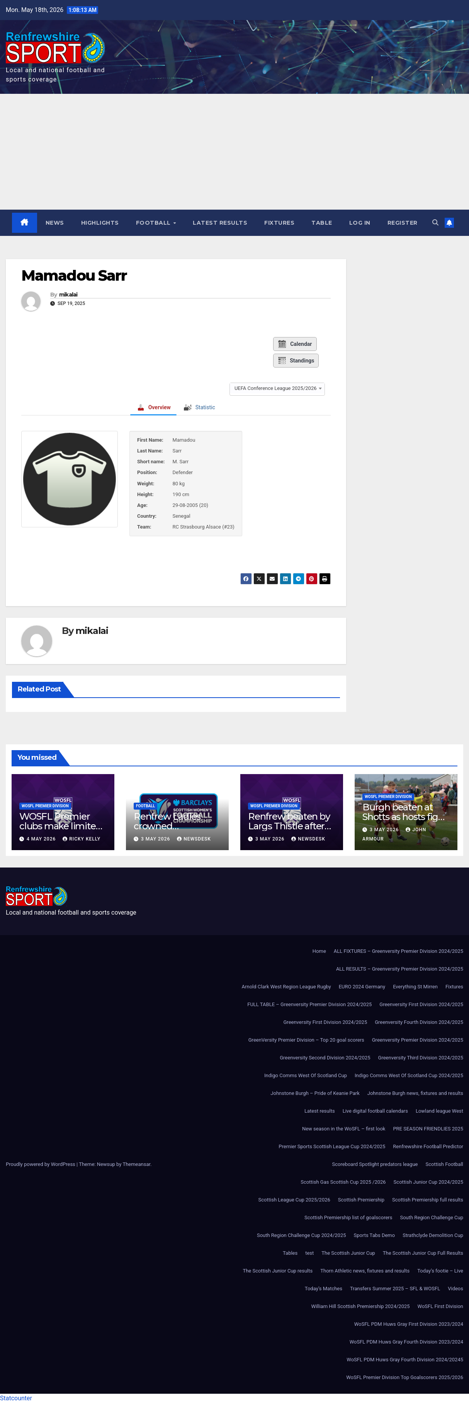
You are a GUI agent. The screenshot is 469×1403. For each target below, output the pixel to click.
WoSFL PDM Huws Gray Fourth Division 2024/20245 (405, 1359)
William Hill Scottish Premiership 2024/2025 (360, 1306)
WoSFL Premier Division (45, 806)
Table (321, 222)
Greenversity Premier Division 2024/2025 (417, 1040)
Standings (295, 360)
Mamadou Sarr (74, 275)
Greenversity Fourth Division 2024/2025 (419, 1022)
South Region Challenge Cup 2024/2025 (301, 1235)
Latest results (220, 222)
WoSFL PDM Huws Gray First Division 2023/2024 (408, 1324)
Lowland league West (439, 1111)
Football (154, 222)
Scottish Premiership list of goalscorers (348, 1217)
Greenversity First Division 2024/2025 (421, 1004)
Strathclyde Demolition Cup (433, 1235)
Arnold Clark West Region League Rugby (286, 987)
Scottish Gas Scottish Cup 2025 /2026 (343, 1182)
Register (402, 222)
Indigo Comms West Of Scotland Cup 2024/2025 (409, 1075)
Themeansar (136, 1164)
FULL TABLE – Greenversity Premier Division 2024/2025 (309, 1004)
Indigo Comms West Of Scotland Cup (305, 1075)
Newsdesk (194, 839)
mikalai (68, 294)
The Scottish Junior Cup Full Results (423, 1253)
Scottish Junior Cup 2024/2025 (428, 1182)
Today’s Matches (323, 1288)
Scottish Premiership (361, 1200)
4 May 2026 (42, 839)
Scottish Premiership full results (427, 1200)
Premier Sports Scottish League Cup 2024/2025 (332, 1146)
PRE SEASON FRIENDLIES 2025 (428, 1129)
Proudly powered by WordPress (41, 1164)
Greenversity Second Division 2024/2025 (325, 1058)
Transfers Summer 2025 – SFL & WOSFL (395, 1288)
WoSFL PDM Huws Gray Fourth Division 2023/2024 (406, 1342)
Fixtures (279, 222)
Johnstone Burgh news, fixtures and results (415, 1093)
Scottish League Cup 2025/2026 (294, 1200)
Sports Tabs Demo (374, 1235)
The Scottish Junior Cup (348, 1253)
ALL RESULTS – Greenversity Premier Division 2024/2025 (399, 969)
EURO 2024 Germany (362, 987)
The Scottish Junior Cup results (278, 1271)
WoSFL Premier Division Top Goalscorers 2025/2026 (404, 1377)
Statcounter (16, 1398)
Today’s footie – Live (440, 1271)
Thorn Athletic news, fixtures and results (365, 1271)
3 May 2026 (156, 839)
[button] (435, 222)
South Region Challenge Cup (431, 1217)
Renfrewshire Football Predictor (428, 1146)
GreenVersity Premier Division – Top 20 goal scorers (306, 1040)
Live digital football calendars (375, 1111)
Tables (290, 1253)
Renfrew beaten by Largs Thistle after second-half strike (289, 826)
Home (319, 951)
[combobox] (277, 388)
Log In (359, 222)
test (309, 1253)
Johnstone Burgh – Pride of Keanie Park (314, 1093)
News (55, 222)
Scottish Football (444, 1164)
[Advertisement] (234, 152)
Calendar (294, 344)
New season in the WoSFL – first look (343, 1129)
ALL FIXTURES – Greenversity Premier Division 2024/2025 (398, 951)
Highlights (100, 222)
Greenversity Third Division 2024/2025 (420, 1058)
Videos (455, 1288)
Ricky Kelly (81, 839)
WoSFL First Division (440, 1306)
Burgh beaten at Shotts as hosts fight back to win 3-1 (404, 816)
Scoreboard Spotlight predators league (375, 1164)
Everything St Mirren (415, 987)
